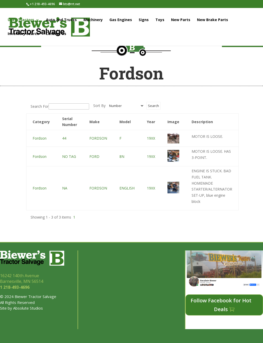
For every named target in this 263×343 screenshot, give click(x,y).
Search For (40, 106)
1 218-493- (15, 287)
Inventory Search (23, 34)
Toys (159, 20)
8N (121, 156)
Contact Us (56, 34)
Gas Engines (120, 20)
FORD (94, 156)
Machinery (93, 20)
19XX (151, 138)
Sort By (99, 105)
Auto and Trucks (61, 20)
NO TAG (69, 156)
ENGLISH (127, 188)
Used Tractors (21, 20)
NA (64, 188)
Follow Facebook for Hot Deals (221, 305)
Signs (144, 20)
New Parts (180, 20)
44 (64, 138)
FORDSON (98, 138)
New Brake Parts (212, 20)
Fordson (39, 138)
